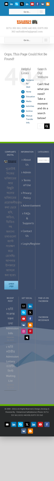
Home (28, 91)
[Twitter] (30, 312)
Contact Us (27, 233)
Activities (30, 106)
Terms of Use (27, 182)
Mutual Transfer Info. (29, 119)
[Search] (47, 126)
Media (28, 101)
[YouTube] (23, 318)
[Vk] (23, 325)
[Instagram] (23, 331)
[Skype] (23, 312)
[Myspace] (26, 337)
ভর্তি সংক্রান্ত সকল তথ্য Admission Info (10, 321)
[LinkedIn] (30, 306)
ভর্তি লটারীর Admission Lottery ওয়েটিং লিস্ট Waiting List (10, 364)
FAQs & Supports (27, 218)
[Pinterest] (30, 331)
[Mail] (23, 306)
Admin (27, 172)
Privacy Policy (27, 195)
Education (30, 96)
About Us (27, 162)
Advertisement (27, 205)
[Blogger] (30, 325)
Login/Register (27, 244)
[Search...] (40, 126)
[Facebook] (30, 318)
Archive (29, 111)
